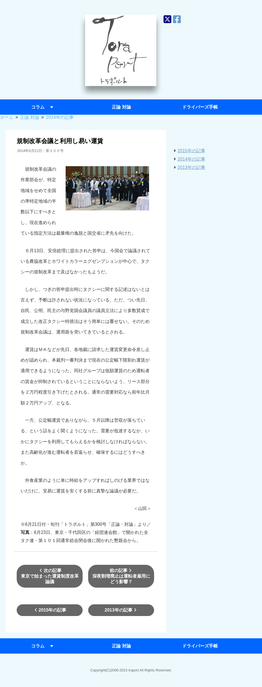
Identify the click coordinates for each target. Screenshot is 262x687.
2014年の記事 (191, 159)
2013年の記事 (121, 610)
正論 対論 (121, 107)
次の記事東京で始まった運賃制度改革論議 (50, 576)
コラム (43, 107)
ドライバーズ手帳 (200, 107)
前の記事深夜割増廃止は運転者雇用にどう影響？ (121, 576)
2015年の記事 (49, 610)
